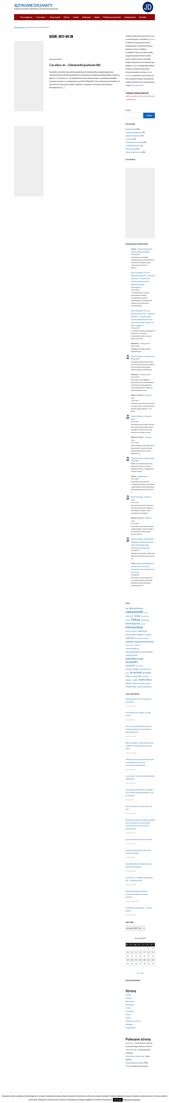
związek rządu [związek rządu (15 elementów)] (131, 687)
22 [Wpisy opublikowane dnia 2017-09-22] (149, 960)
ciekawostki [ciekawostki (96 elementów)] (134, 611)
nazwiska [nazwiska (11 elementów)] (137, 645)
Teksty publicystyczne (134, 152)
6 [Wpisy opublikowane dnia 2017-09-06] (140, 952)
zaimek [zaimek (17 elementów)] (128, 683)
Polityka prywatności (112, 17)
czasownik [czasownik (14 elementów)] (129, 616)
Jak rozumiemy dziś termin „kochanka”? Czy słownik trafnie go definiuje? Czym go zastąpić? (140, 792)
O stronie (129, 139)
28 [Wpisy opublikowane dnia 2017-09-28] (144, 964)
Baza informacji (131, 129)
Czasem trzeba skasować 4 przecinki (139, 839)
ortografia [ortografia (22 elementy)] (130, 665)
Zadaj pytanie (130, 17)
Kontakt (142, 17)
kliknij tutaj (150, 96)
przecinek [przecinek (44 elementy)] (136, 672)
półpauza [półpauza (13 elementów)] (129, 676)
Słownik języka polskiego (135, 1063)
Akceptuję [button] (117, 1100)
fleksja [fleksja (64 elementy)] (135, 619)
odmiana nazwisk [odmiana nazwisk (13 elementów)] (131, 655)
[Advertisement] (28, 76)
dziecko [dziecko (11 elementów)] (128, 620)
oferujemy (134, 66)
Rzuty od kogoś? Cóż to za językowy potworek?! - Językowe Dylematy (143, 275)
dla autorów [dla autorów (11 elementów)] (145, 616)
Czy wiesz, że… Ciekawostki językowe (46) (74, 65)
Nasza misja (130, 1005)
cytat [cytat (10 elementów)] (145, 612)
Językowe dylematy (133, 136)
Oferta (66, 17)
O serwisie (40, 17)
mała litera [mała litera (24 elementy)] (131, 638)
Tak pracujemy (131, 149)
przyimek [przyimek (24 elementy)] (147, 672)
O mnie (128, 1008)
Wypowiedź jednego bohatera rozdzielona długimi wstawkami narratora (137, 894)
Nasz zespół (55, 17)
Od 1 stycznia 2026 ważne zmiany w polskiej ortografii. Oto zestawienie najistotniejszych (139, 729)
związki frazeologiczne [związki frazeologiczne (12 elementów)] (144, 687)
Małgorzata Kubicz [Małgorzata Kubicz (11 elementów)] (142, 638)
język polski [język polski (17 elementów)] (142, 631)
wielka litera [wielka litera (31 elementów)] (145, 679)
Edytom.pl (129, 1043)
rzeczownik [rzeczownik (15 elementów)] (137, 676)
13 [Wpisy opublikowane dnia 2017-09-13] (140, 956)
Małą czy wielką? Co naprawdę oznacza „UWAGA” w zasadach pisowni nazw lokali (140, 746)
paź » (142, 973)
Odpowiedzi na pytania (134, 142)
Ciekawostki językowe (134, 132)
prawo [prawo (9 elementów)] (127, 673)
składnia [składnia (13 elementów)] (128, 680)
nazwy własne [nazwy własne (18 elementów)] (147, 652)
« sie (138, 973)
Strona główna (26, 17)
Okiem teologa (131, 1050)
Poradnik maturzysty (133, 146)
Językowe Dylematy (33, 5)
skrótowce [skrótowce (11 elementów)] (145, 676)
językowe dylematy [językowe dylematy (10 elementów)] (131, 631)
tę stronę (151, 39)
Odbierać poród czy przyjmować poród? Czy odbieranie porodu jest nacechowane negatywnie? (140, 762)
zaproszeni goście (137, 85)
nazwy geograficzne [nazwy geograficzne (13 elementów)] (132, 648)
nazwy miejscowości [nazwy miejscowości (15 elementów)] (133, 652)
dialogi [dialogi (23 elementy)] (137, 616)
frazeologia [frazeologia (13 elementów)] (145, 620)
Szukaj (128, 110)
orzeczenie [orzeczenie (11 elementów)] (139, 666)
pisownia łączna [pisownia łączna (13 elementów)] (145, 669)
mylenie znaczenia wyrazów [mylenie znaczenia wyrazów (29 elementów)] (140, 641)
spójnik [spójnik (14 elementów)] (135, 680)
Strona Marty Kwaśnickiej (135, 1056)
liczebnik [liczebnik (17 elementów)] (140, 634)
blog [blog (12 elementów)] (127, 608)
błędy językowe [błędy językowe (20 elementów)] (136, 608)
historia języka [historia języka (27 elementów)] (133, 623)
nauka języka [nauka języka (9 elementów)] (129, 645)
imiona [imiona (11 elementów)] (143, 624)
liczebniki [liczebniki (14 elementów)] (148, 635)
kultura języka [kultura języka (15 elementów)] (131, 635)
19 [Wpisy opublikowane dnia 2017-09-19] (136, 960)
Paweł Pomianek (137, 356)
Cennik (76, 17)
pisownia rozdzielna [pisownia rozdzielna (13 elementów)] (132, 669)
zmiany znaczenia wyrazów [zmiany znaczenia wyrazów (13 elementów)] (141, 683)
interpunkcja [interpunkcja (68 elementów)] (134, 627)
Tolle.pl (128, 1066)
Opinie (97, 17)
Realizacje (86, 17)
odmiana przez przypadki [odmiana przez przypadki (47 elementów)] (134, 660)
